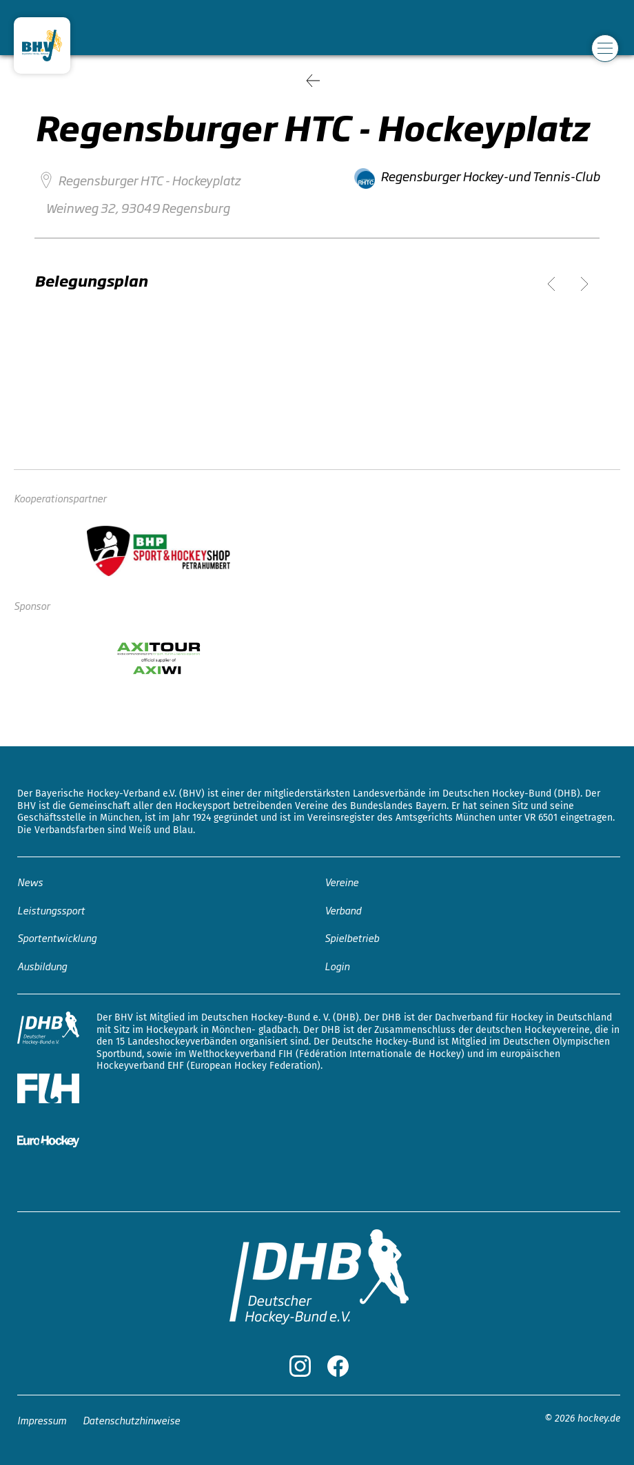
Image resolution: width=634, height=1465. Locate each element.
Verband (343, 910)
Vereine (341, 881)
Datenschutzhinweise (131, 1420)
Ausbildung (42, 966)
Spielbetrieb (352, 937)
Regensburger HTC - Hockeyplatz (149, 180)
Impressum (41, 1420)
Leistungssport (51, 910)
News (30, 881)
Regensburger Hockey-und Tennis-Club (490, 176)
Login (337, 966)
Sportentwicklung (56, 937)
